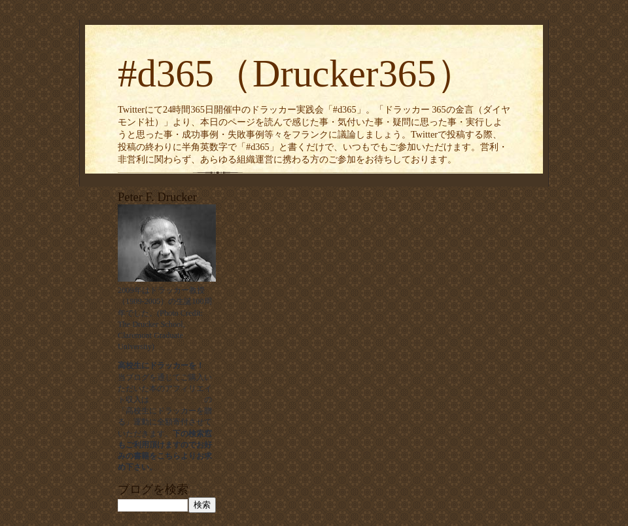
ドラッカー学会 (176, 399)
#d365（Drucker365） (296, 73)
